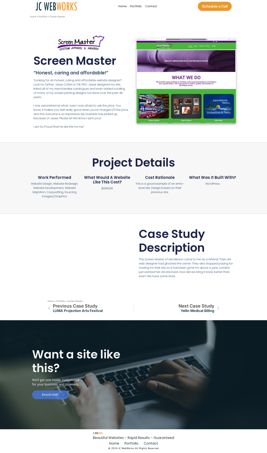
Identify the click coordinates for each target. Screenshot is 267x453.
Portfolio (136, 6)
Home (122, 6)
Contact (151, 6)
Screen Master (75, 61)
